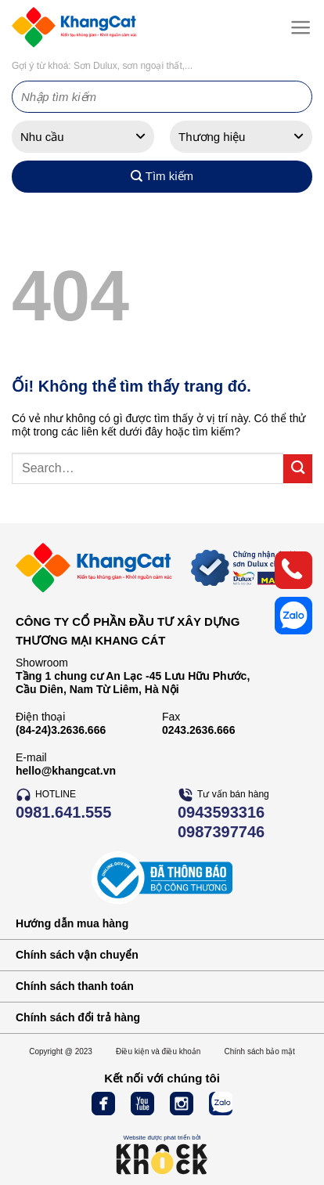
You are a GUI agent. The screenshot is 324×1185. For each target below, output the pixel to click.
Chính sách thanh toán (75, 986)
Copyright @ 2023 (60, 1051)
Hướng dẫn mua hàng (72, 923)
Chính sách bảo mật (259, 1051)
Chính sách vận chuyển (77, 954)
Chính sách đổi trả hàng (78, 1017)
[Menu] (297, 27)
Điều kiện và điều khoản (158, 1051)
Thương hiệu (211, 136)
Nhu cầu (42, 136)
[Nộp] (297, 468)
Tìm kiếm (162, 176)
